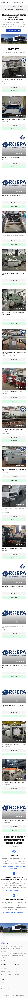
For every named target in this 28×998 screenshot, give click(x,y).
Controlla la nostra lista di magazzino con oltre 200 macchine (14, 867)
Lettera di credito (6, 974)
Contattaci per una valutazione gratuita (14, 912)
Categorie (8, 6)
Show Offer (14, 87)
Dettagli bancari (5, 971)
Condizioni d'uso (6, 989)
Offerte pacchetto (19, 9)
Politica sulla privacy (7, 983)
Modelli (20, 6)
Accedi (16, 2)
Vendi (16, 971)
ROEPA (12, 995)
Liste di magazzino (8, 9)
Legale (3, 986)
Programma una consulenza (14, 890)
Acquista (17, 968)
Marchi (14, 6)
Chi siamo (4, 968)
